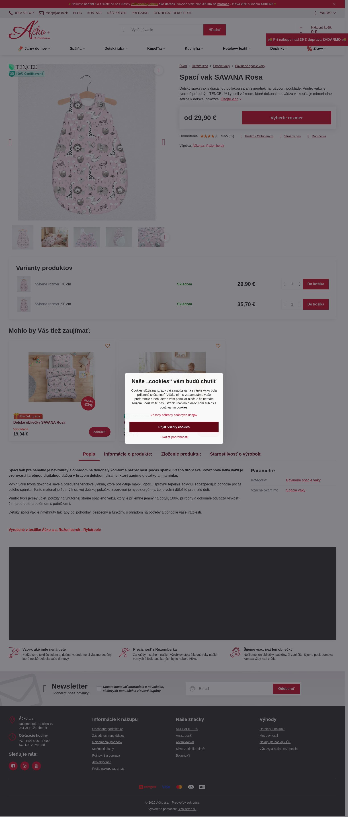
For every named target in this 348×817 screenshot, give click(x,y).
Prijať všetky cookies (174, 427)
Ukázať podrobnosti (174, 437)
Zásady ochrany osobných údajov (174, 415)
